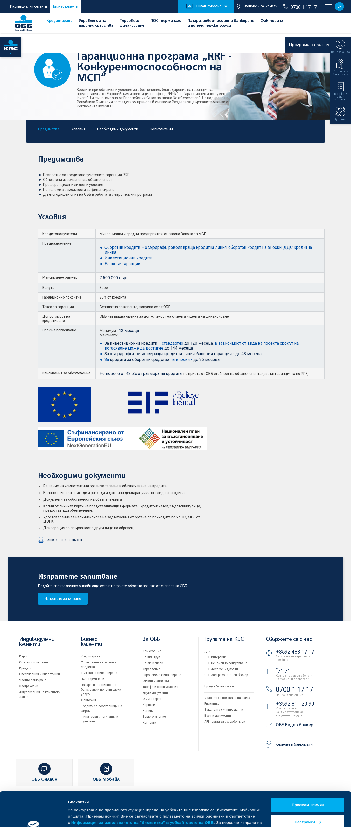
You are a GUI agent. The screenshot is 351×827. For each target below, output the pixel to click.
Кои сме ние (152, 651)
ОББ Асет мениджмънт (221, 669)
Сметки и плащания (34, 662)
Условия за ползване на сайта (227, 698)
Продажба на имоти (219, 686)
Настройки (307, 789)
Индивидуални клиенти (28, 6)
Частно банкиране (32, 680)
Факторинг (271, 21)
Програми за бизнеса (315, 45)
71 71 (283, 671)
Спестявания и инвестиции (39, 674)
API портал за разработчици (224, 721)
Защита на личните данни (223, 710)
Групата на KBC (223, 639)
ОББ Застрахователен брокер (226, 675)
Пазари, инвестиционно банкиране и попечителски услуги (101, 689)
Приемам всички (308, 772)
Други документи (155, 693)
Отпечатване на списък (64, 540)
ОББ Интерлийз (215, 657)
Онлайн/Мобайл (203, 6)
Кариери (149, 705)
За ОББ (151, 639)
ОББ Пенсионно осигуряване (225, 663)
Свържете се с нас (289, 639)
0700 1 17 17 (300, 7)
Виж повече (79, 817)
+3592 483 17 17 (295, 652)
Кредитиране (59, 21)
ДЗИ (207, 651)
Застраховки (28, 686)
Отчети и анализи (156, 681)
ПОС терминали (166, 21)
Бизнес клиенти (65, 6)
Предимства (48, 129)
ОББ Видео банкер (294, 724)
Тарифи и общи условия (160, 687)
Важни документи (217, 715)
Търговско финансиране (99, 673)
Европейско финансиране (162, 675)
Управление (151, 669)
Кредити (25, 668)
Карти (23, 656)
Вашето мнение (154, 717)
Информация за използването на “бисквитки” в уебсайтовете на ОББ (142, 790)
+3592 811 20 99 (295, 704)
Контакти (149, 722)
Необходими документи (117, 129)
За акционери (153, 663)
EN (339, 6)
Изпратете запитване (63, 599)
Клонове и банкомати (257, 6)
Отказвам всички (307, 806)
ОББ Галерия (152, 699)
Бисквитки (212, 704)
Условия (78, 129)
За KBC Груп (151, 657)
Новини (148, 711)
